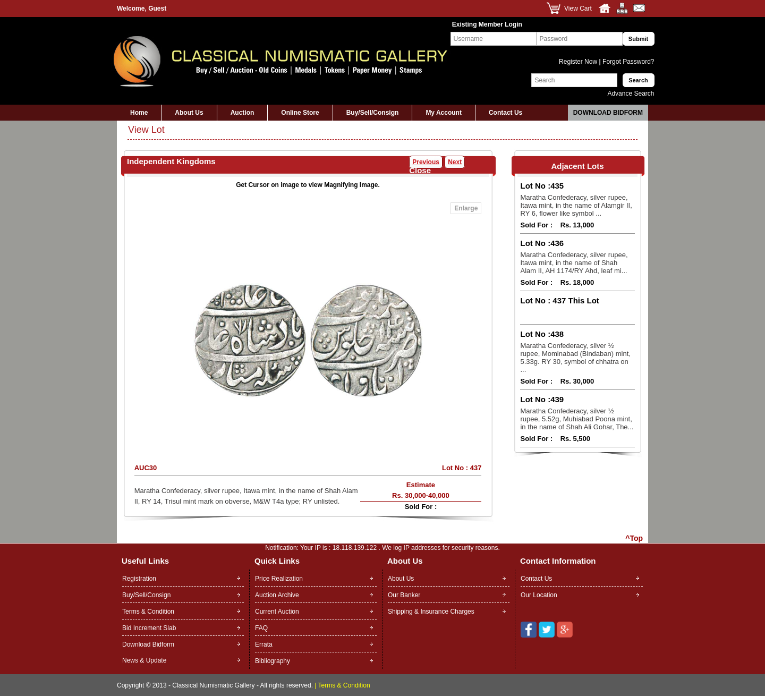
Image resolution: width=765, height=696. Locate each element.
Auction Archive (277, 595)
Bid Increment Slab (149, 628)
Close (420, 170)
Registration (139, 578)
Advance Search (630, 93)
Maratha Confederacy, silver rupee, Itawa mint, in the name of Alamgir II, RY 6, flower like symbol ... (576, 205)
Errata (264, 644)
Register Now (579, 61)
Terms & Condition (148, 611)
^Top (634, 538)
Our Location (539, 595)
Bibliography (272, 661)
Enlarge (466, 208)
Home (139, 112)
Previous (425, 162)
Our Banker (404, 595)
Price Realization (279, 578)
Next (455, 162)
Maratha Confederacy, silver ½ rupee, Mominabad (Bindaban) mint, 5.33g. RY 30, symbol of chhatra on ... (575, 358)
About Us (189, 112)
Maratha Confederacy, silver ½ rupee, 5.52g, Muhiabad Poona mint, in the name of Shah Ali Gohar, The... (576, 419)
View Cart (578, 8)
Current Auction (277, 611)
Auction (242, 112)
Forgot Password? (627, 61)
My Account (444, 112)
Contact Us (505, 112)
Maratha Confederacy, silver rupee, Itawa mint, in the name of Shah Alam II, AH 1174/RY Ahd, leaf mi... (573, 263)
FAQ (261, 628)
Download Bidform (608, 112)
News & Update (144, 660)
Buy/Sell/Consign (372, 112)
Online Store (300, 112)
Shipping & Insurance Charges (431, 611)
